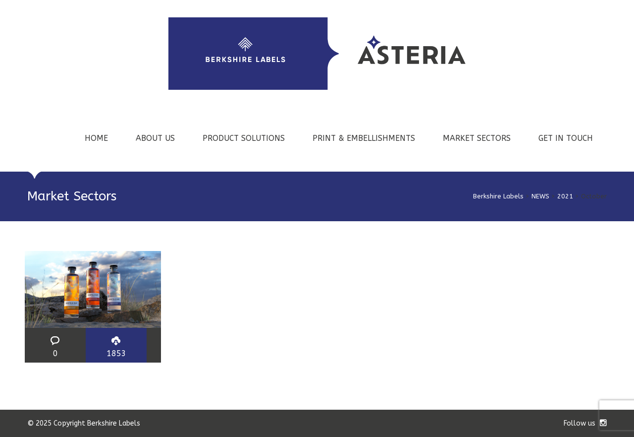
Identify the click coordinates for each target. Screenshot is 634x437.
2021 (565, 196)
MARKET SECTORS (477, 138)
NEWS (540, 196)
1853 (116, 353)
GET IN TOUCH (565, 138)
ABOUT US (155, 138)
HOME (96, 138)
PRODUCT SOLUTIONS (244, 138)
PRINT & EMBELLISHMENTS (364, 138)
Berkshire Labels (498, 196)
